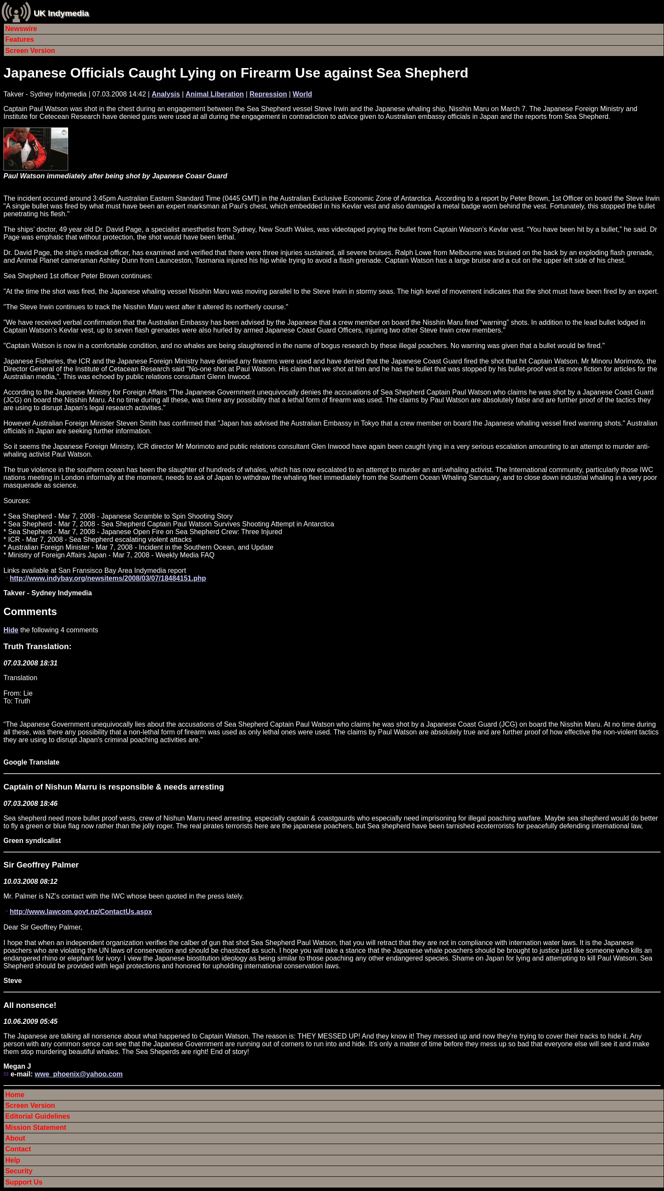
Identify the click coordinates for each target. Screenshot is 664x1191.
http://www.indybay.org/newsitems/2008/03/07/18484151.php (107, 578)
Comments (30, 611)
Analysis (166, 94)
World (302, 94)
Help (12, 1160)
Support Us (23, 1182)
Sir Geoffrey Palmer (41, 864)
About (15, 1138)
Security (18, 1171)
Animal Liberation (215, 94)
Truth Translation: (37, 646)
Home (14, 1094)
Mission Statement (35, 1127)
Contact (18, 1149)
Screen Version (30, 50)
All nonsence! (29, 1005)
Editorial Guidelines (37, 1116)
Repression (268, 94)
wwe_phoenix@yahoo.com (78, 1074)
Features (19, 39)
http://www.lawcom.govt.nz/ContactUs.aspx (80, 911)
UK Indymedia (61, 13)
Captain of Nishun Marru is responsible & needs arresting (113, 786)
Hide (11, 630)
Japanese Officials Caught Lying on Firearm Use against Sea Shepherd (235, 73)
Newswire (21, 28)
